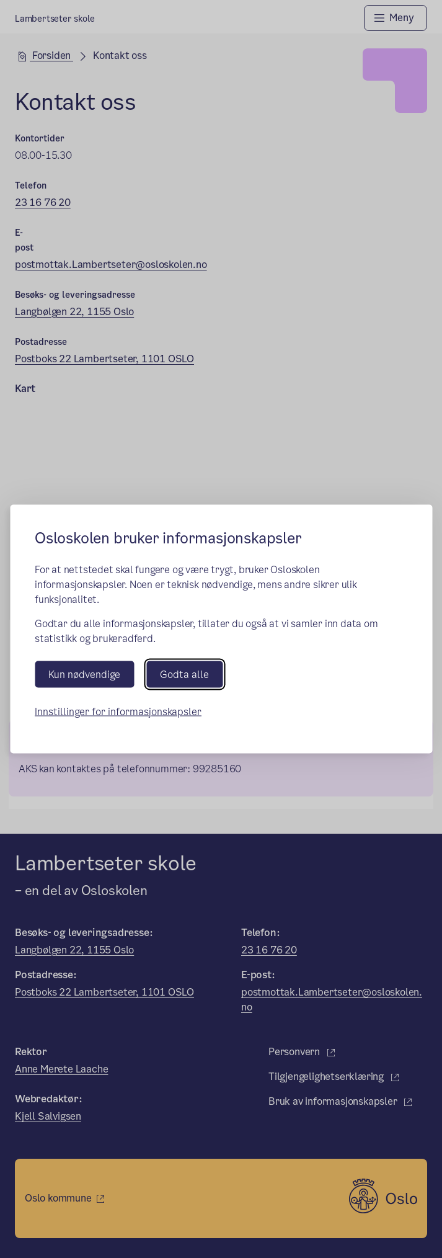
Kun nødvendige (84, 674)
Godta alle (184, 674)
